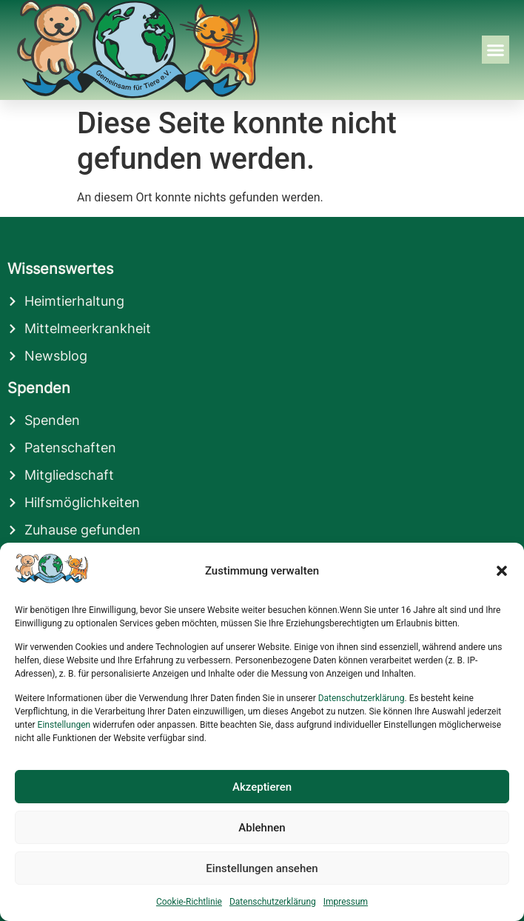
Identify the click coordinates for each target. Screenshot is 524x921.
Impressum (345, 902)
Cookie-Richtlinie (189, 902)
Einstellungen (64, 725)
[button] (501, 570)
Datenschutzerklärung (361, 698)
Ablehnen (261, 827)
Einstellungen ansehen (262, 868)
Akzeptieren (262, 787)
